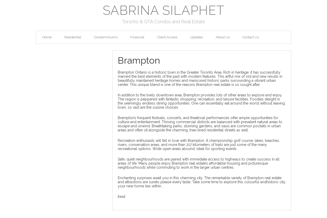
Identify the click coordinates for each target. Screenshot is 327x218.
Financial (137, 37)
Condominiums (106, 37)
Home (47, 37)
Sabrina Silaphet (163, 10)
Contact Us (250, 37)
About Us (223, 37)
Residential (72, 37)
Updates (196, 37)
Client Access (167, 37)
